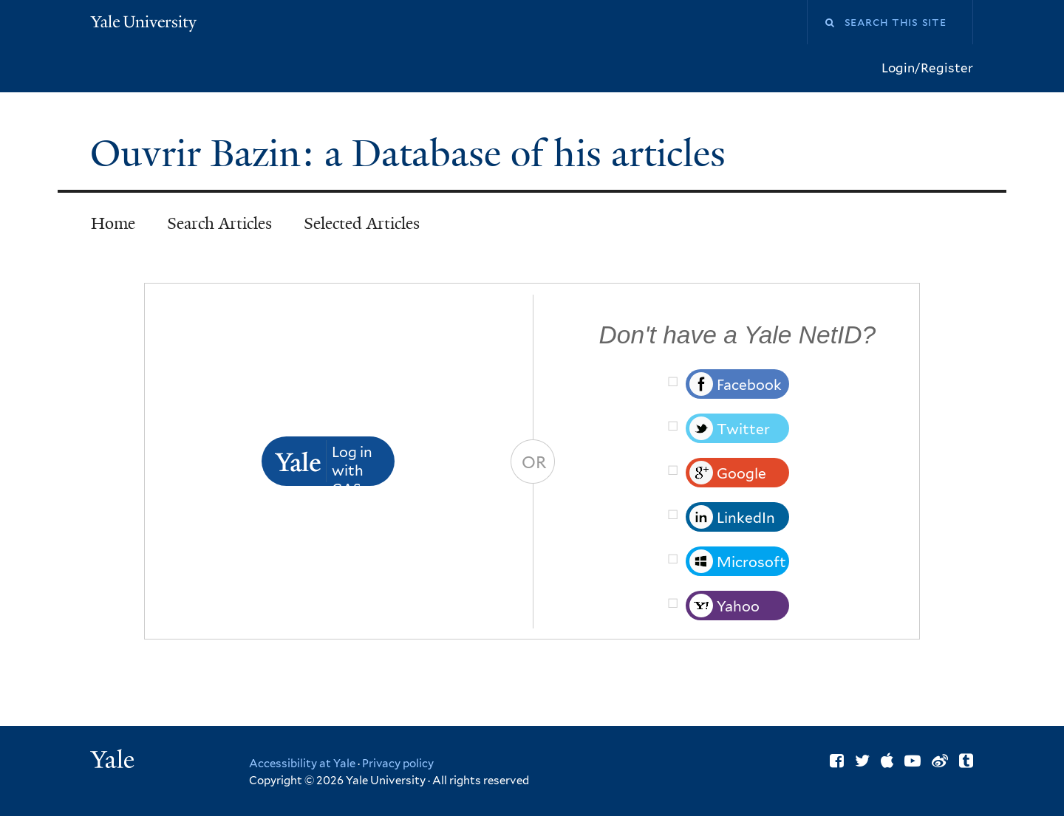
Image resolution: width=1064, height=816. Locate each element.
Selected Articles (362, 223)
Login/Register (927, 68)
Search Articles (219, 223)
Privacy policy (398, 763)
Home (113, 223)
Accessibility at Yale (302, 763)
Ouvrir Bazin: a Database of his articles (412, 153)
